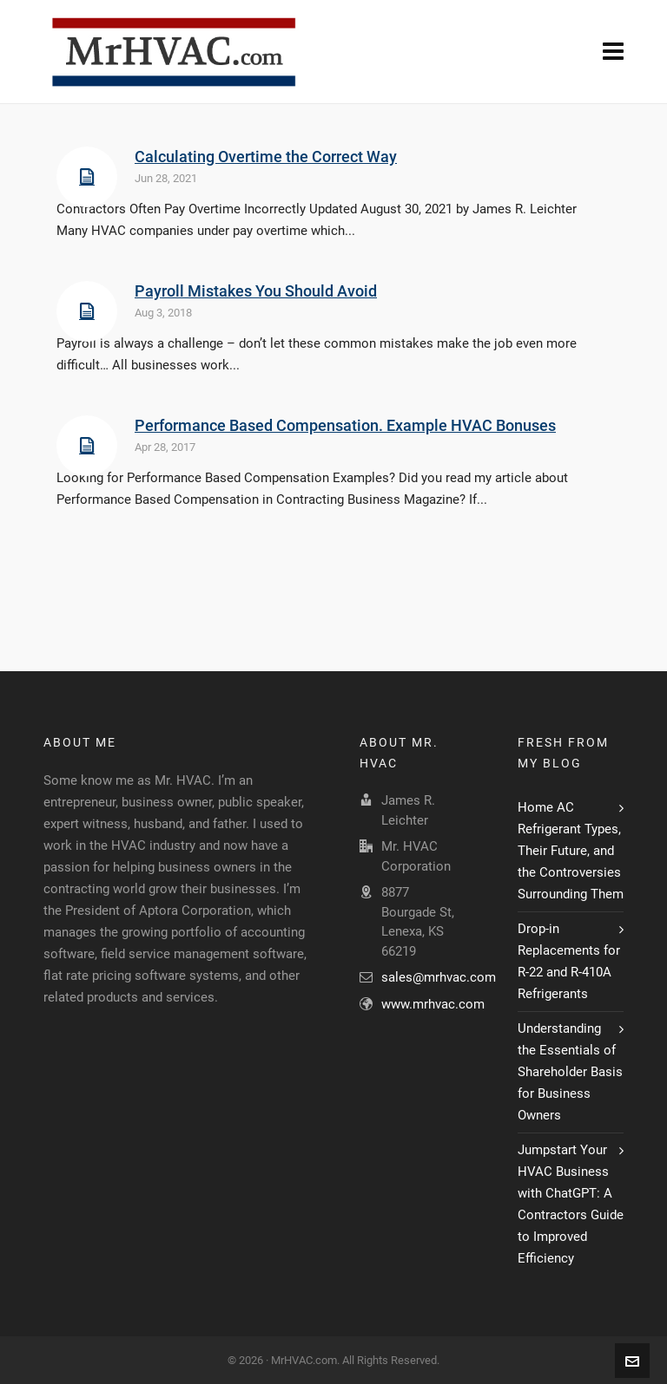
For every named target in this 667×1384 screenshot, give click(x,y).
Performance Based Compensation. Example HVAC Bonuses (345, 425)
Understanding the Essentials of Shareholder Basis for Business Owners (570, 1072)
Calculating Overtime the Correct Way (266, 156)
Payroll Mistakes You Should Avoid (256, 291)
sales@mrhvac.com (438, 977)
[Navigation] (613, 52)
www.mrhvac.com (433, 1004)
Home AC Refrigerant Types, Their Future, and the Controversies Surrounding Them (571, 851)
